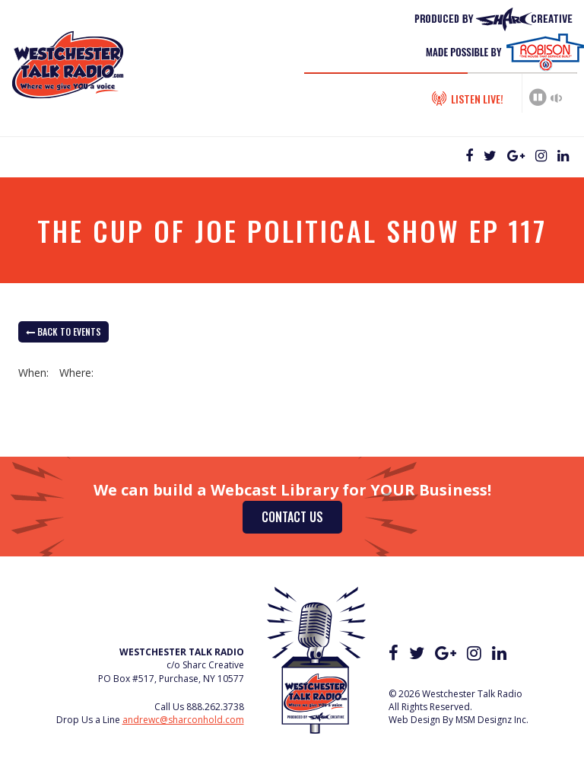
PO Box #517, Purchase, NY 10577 (171, 678)
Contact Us (292, 517)
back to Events (63, 331)
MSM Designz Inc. (491, 719)
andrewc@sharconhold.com (183, 719)
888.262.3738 (215, 706)
